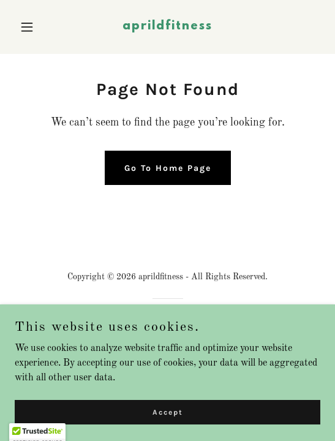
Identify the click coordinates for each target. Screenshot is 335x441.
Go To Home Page (167, 168)
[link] (167, 27)
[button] (38, 27)
